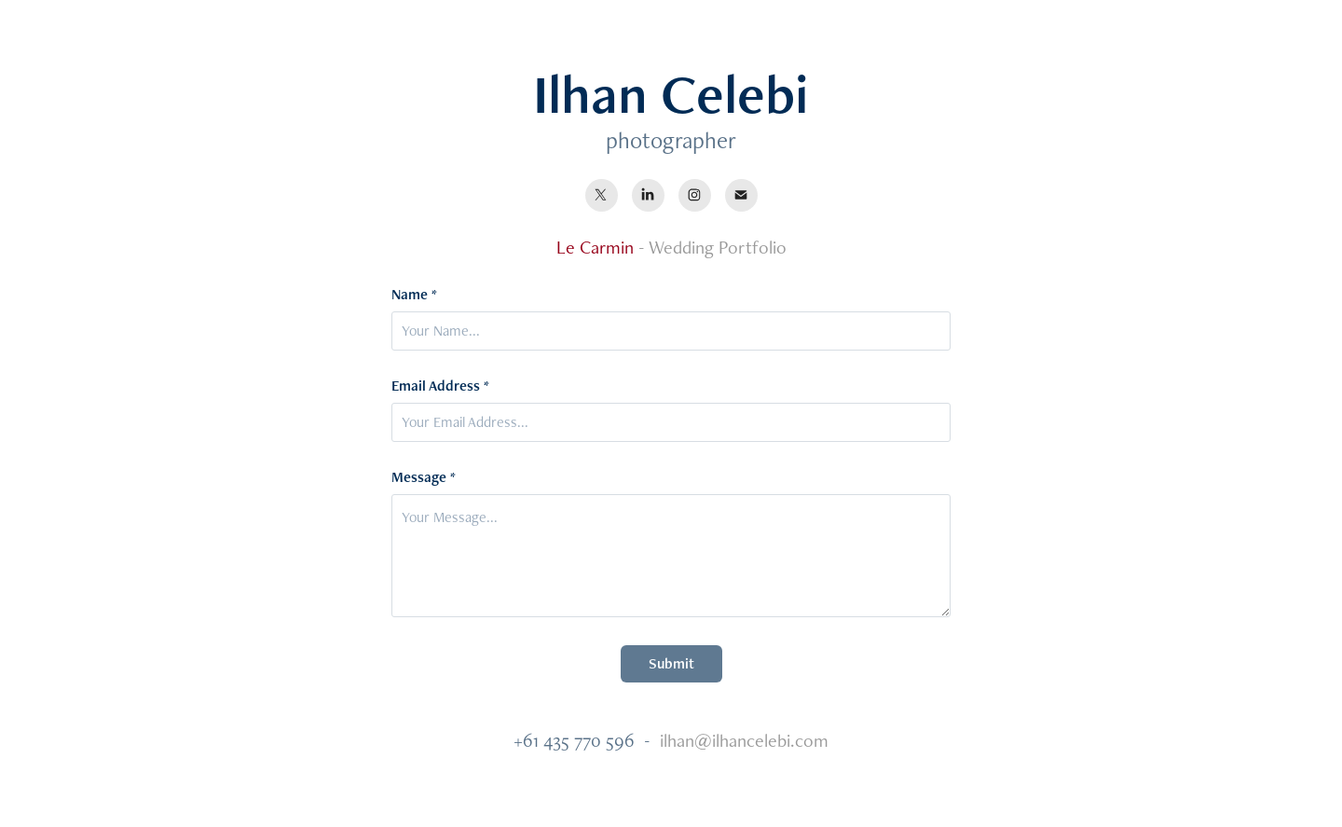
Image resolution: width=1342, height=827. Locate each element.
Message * (423, 477)
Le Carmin (595, 247)
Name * (414, 294)
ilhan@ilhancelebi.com (744, 740)
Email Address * (440, 386)
